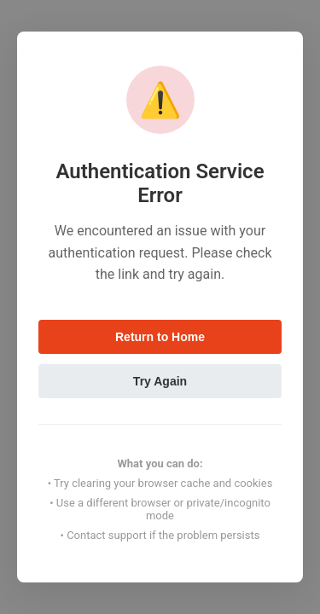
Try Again (160, 381)
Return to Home (160, 337)
